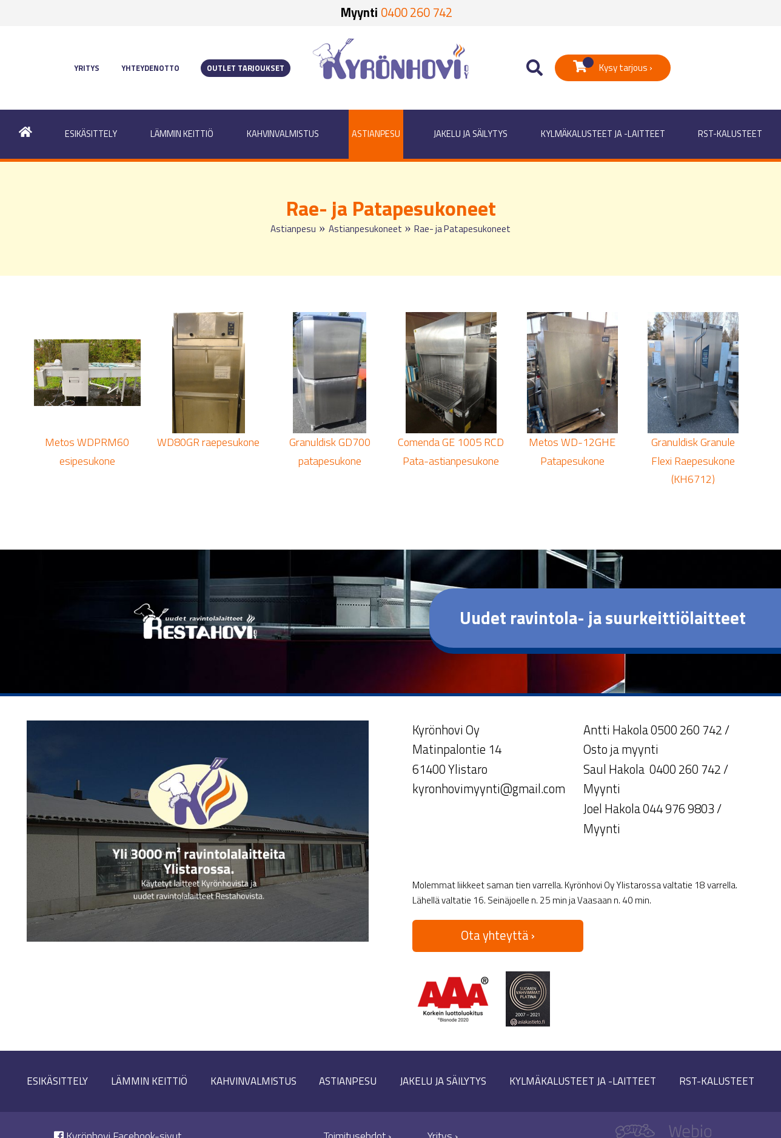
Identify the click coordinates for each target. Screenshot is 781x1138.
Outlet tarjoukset (245, 68)
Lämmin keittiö (181, 134)
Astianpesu (376, 134)
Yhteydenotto (150, 68)
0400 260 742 (416, 12)
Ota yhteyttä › (498, 935)
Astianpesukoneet (365, 229)
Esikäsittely (91, 134)
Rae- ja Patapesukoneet (462, 229)
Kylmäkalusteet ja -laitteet (603, 134)
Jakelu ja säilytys (471, 134)
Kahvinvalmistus (283, 134)
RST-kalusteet (730, 134)
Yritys (86, 68)
